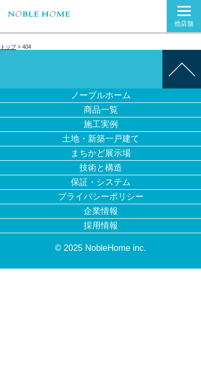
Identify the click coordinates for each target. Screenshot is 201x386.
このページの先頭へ (181, 69)
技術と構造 (100, 167)
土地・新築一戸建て (100, 138)
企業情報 (101, 211)
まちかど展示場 (101, 153)
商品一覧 (101, 109)
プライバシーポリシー (101, 196)
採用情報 (101, 225)
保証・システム (101, 182)
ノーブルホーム (101, 95)
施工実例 (101, 124)
